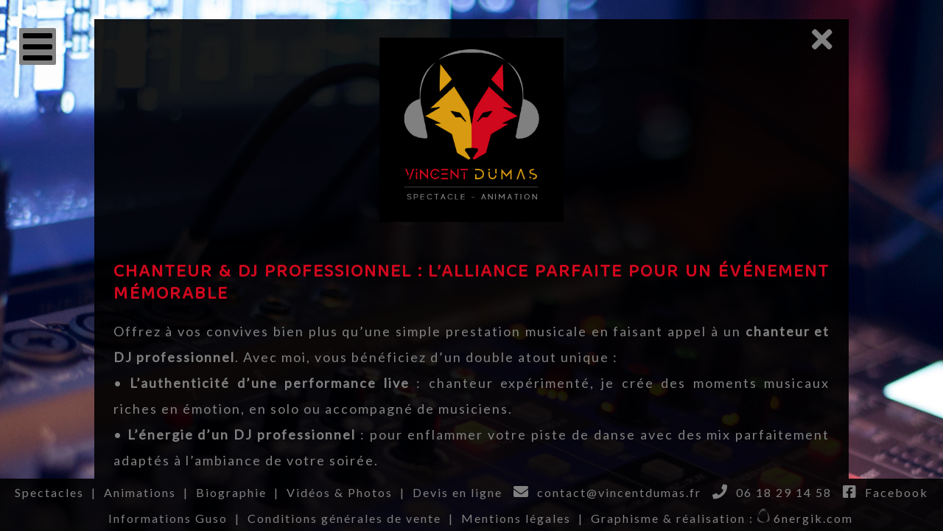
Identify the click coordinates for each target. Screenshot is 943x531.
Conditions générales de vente (344, 518)
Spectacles (49, 492)
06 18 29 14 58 (784, 492)
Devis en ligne (457, 492)
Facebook (896, 492)
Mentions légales (516, 518)
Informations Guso (168, 518)
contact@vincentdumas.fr (619, 492)
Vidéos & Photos (340, 492)
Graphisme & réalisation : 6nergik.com (722, 518)
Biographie (231, 492)
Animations (140, 492)
